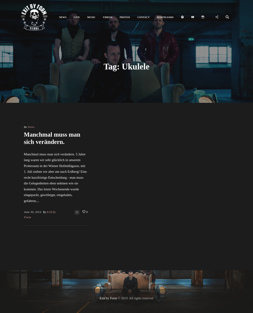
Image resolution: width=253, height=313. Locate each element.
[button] (62, 17)
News (31, 127)
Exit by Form (108, 298)
